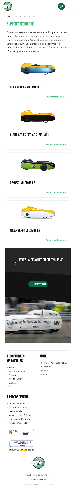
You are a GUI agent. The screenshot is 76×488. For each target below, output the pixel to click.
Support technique (55, 96)
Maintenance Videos (18, 407)
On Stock (45, 374)
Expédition (46, 366)
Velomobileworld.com (42, 475)
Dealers (12, 383)
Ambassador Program (19, 419)
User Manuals (15, 411)
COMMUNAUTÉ (16, 379)
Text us (61, 6)
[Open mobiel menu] (69, 6)
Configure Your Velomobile (54, 362)
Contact (12, 375)
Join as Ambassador (18, 422)
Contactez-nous (40, 284)
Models (44, 370)
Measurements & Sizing (20, 415)
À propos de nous (17, 371)
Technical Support (17, 403)
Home (11, 367)
